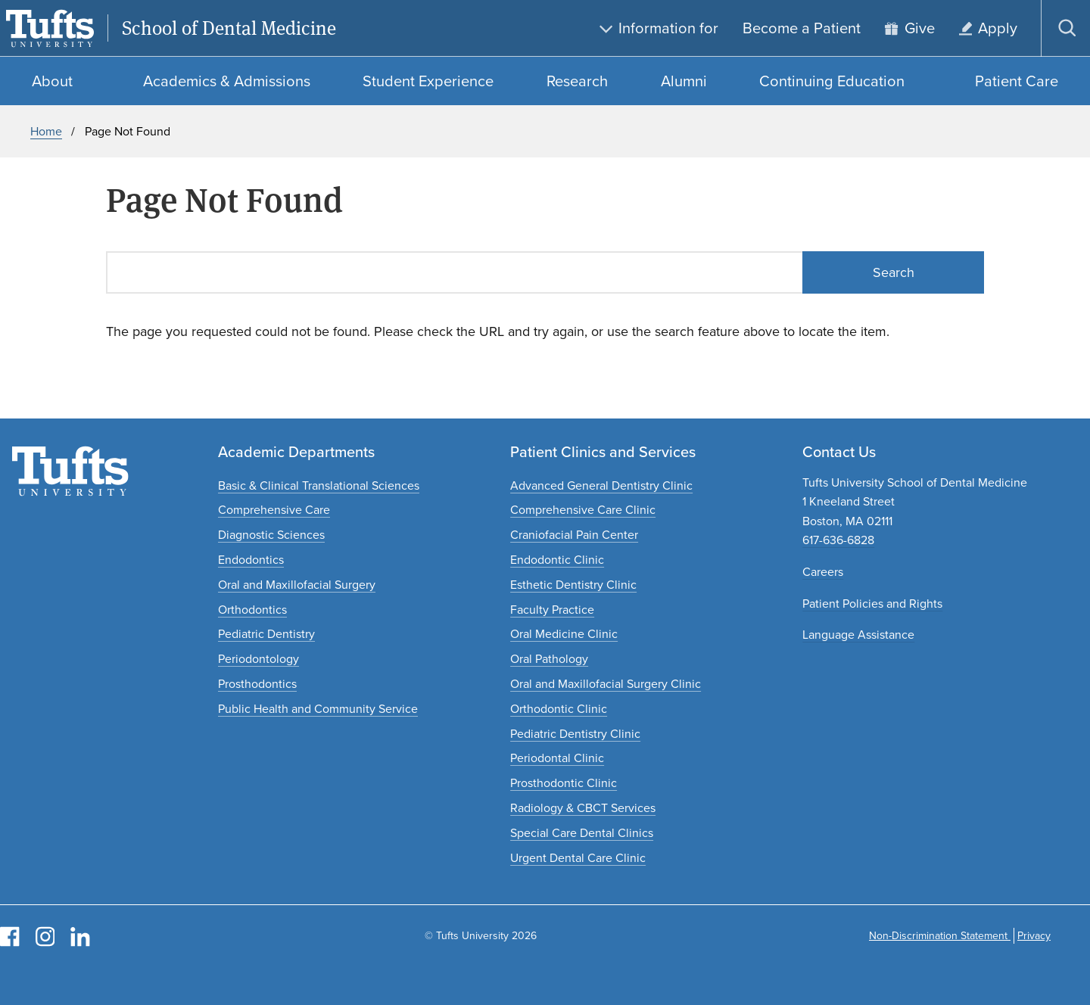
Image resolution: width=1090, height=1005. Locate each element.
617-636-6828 (838, 540)
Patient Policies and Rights (872, 603)
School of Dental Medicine (229, 28)
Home (46, 131)
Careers (822, 571)
